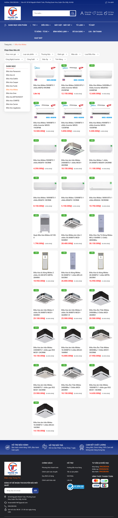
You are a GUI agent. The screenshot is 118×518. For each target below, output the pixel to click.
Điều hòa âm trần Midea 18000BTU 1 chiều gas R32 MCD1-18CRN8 (100, 387)
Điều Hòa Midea (12, 90)
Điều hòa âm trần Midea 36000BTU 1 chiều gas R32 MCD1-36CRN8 (44, 387)
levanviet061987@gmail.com (18, 503)
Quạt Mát (38, 38)
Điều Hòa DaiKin (12, 79)
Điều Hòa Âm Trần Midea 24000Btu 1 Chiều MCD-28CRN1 (71, 387)
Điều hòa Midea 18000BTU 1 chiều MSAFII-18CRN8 (44, 199)
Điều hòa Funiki (11, 86)
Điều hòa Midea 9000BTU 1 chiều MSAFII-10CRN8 (44, 161)
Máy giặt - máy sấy (63, 25)
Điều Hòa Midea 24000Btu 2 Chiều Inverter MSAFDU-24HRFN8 (100, 87)
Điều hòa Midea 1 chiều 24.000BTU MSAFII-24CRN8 (100, 161)
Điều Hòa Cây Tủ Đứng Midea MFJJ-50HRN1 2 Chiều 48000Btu (100, 237)
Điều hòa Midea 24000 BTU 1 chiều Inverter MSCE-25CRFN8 (72, 87)
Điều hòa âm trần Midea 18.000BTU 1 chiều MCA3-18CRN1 (44, 424)
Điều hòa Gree (11, 93)
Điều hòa (45, 25)
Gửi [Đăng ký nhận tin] (35, 490)
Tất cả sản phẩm (72, 472)
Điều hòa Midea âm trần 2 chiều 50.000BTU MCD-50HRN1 (71, 237)
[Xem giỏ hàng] (109, 13)
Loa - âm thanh (95, 32)
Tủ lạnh (79, 25)
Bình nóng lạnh (60, 32)
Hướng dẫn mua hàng (74, 467)
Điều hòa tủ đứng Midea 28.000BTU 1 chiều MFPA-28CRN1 (99, 275)
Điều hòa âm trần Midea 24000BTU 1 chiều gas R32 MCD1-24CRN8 (44, 350)
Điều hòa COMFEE (12, 101)
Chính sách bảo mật (48, 480)
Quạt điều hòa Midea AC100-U (44, 236)
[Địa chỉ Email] (21, 490)
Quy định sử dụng (48, 476)
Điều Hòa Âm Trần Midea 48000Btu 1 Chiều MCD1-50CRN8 (99, 350)
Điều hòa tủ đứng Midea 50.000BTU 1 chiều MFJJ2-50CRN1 (72, 275)
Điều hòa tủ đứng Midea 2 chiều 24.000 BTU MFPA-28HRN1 (43, 275)
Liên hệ (69, 480)
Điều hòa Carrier (12, 104)
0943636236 (103, 469)
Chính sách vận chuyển (49, 472)
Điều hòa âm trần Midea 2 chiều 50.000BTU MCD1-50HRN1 (43, 312)
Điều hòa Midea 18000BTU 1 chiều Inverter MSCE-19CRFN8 (44, 125)
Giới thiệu (70, 476)
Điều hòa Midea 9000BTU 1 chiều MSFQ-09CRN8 (44, 86)
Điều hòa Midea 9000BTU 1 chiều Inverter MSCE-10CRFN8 (100, 125)
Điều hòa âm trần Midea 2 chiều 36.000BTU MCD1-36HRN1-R (71, 312)
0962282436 (14, 2)
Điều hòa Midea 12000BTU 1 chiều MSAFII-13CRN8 (72, 199)
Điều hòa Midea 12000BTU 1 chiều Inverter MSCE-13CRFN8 (72, 125)
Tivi (34, 25)
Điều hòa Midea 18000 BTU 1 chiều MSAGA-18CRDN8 (100, 199)
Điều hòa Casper (12, 82)
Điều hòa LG (10, 75)
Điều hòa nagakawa (13, 108)
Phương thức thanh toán (50, 467)
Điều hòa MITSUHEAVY (14, 97)
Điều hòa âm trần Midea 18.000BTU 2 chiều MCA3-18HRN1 (71, 350)
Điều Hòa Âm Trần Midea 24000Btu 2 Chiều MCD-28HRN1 (99, 312)
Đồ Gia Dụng (78, 32)
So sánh (109, 2)
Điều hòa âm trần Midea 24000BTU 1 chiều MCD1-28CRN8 (71, 162)
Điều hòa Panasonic (13, 71)
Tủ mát (92, 25)
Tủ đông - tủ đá (41, 32)
